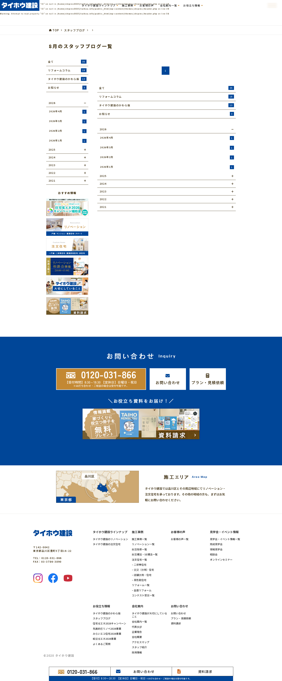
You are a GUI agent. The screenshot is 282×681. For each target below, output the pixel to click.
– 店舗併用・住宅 (141, 568)
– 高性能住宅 (139, 573)
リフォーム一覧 (140, 578)
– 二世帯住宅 (139, 558)
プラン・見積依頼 (181, 611)
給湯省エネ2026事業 (104, 632)
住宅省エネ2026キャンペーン (109, 617)
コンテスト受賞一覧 (143, 589)
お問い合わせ (178, 606)
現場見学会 (216, 542)
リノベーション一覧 (143, 537)
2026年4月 (68, 112)
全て (67, 62)
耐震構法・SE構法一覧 (145, 548)
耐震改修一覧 (139, 542)
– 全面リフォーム (141, 583)
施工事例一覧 (139, 532)
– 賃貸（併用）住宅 (143, 563)
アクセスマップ (140, 635)
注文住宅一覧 (139, 553)
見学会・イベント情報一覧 (225, 532)
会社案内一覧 (139, 615)
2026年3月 (68, 121)
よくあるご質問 (101, 637)
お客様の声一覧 (179, 532)
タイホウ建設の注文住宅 (106, 537)
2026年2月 (68, 131)
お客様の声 (147, 5)
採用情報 (137, 645)
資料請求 (176, 617)
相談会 (213, 548)
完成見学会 (216, 537)
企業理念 (137, 625)
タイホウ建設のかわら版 (106, 606)
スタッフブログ (101, 611)
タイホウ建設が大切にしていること (149, 608)
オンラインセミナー (221, 553)
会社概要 (137, 630)
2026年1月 (68, 141)
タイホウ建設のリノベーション (110, 532)
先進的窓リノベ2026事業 (107, 622)
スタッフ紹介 (139, 640)
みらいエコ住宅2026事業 (107, 627)
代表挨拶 (137, 620)
